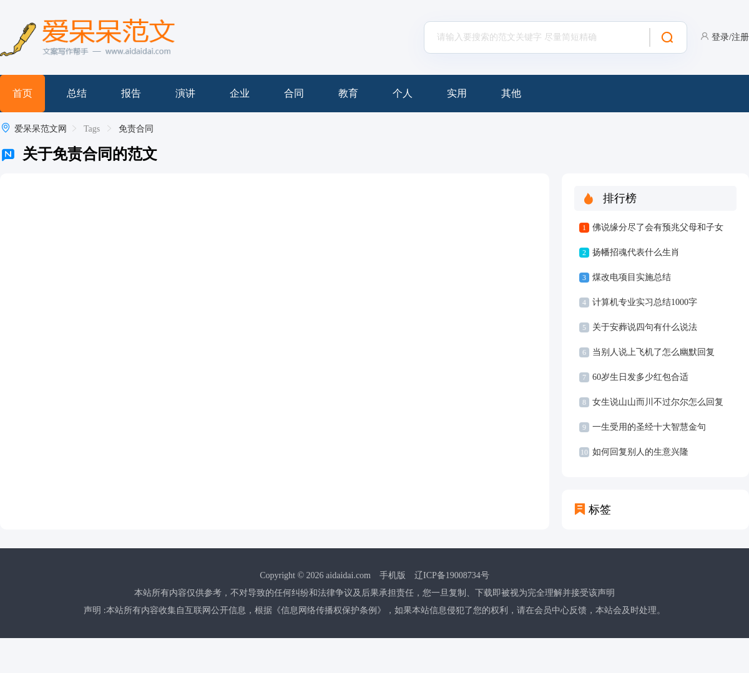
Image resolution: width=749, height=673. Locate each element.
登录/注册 (730, 37)
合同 (294, 93)
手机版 (392, 575)
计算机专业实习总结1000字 (644, 302)
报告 (131, 93)
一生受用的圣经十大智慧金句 (649, 427)
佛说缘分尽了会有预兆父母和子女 (657, 227)
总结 (77, 93)
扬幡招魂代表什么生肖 (636, 252)
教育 (348, 93)
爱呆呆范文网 (40, 128)
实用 (457, 93)
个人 (403, 93)
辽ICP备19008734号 (451, 575)
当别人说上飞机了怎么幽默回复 (653, 352)
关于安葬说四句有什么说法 (644, 327)
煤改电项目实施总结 (631, 277)
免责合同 (136, 128)
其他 (511, 93)
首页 (22, 93)
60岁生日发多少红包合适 (640, 377)
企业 (240, 93)
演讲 (185, 93)
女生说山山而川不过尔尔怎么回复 (657, 402)
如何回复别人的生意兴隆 (640, 452)
